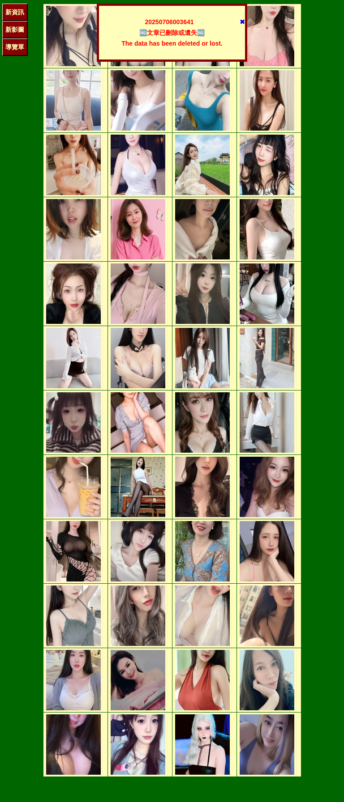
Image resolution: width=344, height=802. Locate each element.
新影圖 (14, 29)
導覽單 (14, 47)
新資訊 (14, 12)
